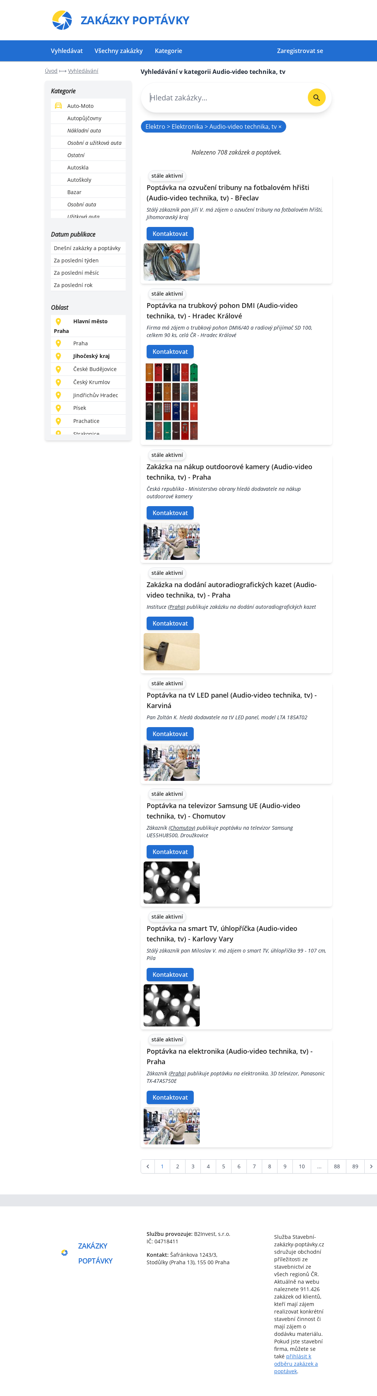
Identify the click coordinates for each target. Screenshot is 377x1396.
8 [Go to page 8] (269, 1166)
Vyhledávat (67, 51)
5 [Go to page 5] (223, 1166)
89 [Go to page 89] (355, 1166)
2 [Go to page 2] (177, 1166)
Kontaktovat (170, 234)
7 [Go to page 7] (254, 1166)
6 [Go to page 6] (238, 1166)
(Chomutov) (182, 827)
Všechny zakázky (119, 51)
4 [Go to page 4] (208, 1166)
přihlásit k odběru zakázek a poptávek (296, 1364)
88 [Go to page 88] (337, 1166)
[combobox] (221, 97)
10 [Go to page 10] (302, 1166)
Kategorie (168, 51)
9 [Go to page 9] (284, 1166)
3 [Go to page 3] (192, 1166)
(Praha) (176, 606)
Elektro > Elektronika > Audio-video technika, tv (213, 126)
